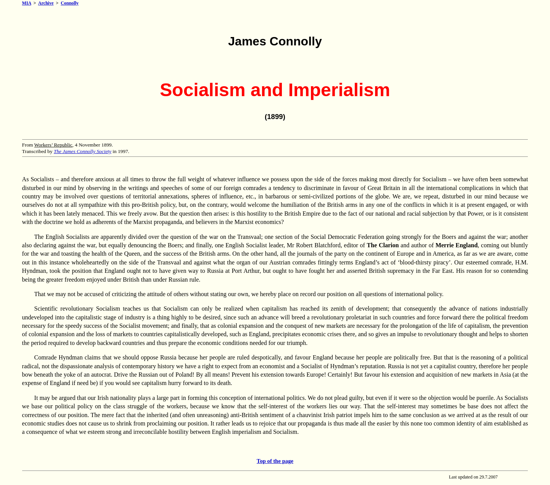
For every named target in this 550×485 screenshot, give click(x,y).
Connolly (70, 3)
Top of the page (275, 461)
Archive (45, 3)
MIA (26, 3)
